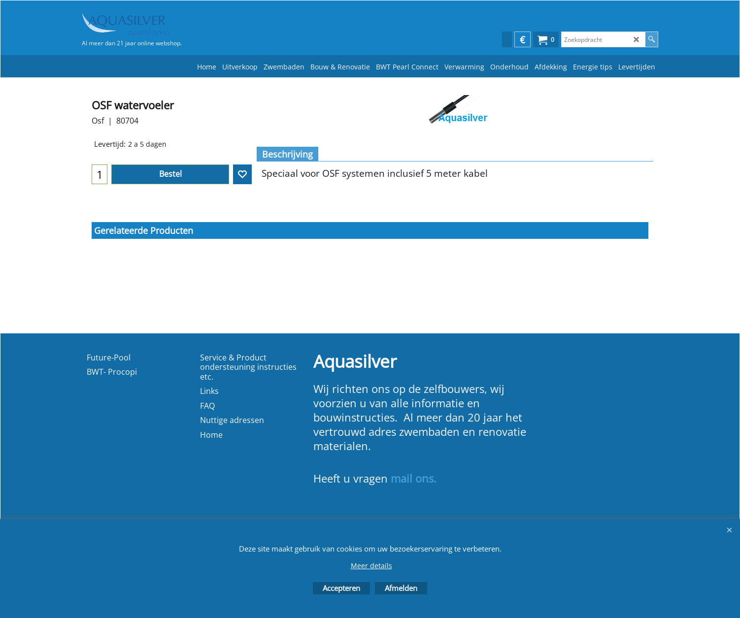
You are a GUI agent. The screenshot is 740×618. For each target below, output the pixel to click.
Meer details (371, 565)
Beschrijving (287, 154)
